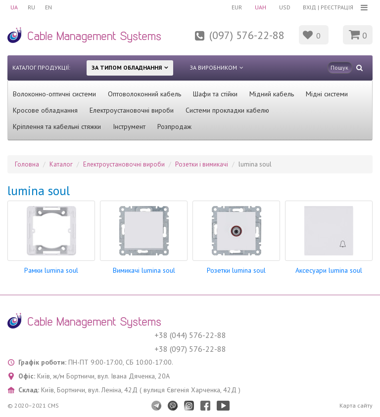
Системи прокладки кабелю (227, 110)
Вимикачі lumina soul (144, 270)
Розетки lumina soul (236, 270)
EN (48, 7)
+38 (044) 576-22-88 (190, 335)
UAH (260, 7)
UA (14, 7)
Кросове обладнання (45, 110)
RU (31, 7)
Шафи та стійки (215, 93)
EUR (237, 7)
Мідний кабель (271, 93)
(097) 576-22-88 (247, 35)
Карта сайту (356, 405)
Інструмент (129, 126)
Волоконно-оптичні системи (54, 93)
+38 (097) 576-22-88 (190, 349)
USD (284, 7)
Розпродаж (174, 126)
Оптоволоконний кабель (144, 93)
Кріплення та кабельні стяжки (57, 126)
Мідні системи (327, 93)
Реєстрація (337, 7)
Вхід (309, 7)
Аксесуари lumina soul (328, 270)
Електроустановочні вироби (132, 110)
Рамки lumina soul (51, 270)
